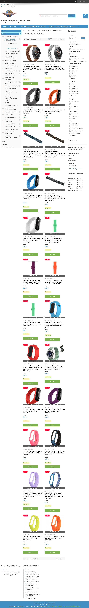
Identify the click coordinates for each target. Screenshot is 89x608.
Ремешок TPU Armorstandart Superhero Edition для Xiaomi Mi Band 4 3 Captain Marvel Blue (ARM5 (54, 325)
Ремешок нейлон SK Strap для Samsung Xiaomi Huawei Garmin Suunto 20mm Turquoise (54, 367)
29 (61, 39)
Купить (30, 84)
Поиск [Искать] (71, 16)
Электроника (9, 114)
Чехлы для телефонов (11, 105)
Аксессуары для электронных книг (10, 108)
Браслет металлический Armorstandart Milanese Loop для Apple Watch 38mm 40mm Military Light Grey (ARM (55, 197)
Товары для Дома (10, 126)
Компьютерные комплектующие (10, 74)
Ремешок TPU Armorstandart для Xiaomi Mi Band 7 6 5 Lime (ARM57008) (33, 538)
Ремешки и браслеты (13, 48)
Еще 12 (73, 96)
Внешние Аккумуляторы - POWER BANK (33, 595)
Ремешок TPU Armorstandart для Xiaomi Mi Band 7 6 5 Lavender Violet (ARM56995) (33, 494)
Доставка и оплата (7, 147)
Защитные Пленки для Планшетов (32, 588)
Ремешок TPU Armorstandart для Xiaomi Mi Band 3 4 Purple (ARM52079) (55, 411)
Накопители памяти (11, 71)
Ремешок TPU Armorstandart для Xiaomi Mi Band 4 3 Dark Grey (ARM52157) (33, 111)
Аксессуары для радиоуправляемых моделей (62, 26)
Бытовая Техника (10, 124)
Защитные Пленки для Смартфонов (32, 584)
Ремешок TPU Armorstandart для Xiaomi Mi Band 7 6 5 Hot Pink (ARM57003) (33, 452)
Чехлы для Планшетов (32, 581)
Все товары (13, 26)
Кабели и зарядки (12, 43)
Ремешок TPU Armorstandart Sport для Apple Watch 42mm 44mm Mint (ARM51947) (31, 324)
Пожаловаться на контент (55, 606)
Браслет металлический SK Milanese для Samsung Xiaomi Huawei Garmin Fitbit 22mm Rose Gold (33, 69)
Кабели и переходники (12, 51)
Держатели (8, 68)
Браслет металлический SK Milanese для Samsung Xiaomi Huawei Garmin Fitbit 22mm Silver (55, 68)
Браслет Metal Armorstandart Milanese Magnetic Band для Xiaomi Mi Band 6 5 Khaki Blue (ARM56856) (54, 495)
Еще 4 (73, 78)
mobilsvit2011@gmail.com (75, 169)
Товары (4, 34)
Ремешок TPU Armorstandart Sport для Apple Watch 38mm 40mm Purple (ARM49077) (31, 282)
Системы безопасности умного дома (11, 137)
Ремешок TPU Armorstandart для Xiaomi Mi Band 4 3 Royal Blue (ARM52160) (33, 196)
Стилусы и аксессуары (11, 36)
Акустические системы (11, 86)
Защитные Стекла (31, 572)
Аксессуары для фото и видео (11, 82)
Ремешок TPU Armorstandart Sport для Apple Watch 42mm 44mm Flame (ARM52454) (53, 282)
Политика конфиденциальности (71, 606)
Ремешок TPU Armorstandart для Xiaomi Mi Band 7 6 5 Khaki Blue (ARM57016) (55, 452)
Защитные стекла (10, 60)
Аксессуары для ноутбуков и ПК (9, 78)
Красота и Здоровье (11, 112)
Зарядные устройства (11, 53)
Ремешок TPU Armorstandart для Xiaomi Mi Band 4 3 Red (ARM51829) (33, 411)
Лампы (7, 102)
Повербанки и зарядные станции (10, 57)
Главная (5, 26)
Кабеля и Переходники (32, 576)
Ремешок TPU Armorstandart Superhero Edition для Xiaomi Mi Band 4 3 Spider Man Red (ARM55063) (32, 368)
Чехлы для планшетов (11, 66)
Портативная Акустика (32, 592)
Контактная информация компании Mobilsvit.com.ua (11, 575)
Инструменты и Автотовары (9, 120)
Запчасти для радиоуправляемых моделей (33, 26)
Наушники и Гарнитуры (32, 579)
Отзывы (4, 144)
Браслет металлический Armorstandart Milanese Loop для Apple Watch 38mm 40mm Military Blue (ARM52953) (33, 154)
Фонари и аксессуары (11, 129)
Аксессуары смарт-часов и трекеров (10, 39)
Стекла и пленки (11, 46)
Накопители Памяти (31, 598)
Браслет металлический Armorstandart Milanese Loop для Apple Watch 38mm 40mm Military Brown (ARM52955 (55, 154)
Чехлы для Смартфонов (32, 574)
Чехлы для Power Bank (11, 88)
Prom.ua (53, 603)
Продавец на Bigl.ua (44, 604)
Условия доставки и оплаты (12, 572)
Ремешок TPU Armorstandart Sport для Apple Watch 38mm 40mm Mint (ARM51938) (53, 240)
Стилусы (28, 569)
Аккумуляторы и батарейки (10, 132)
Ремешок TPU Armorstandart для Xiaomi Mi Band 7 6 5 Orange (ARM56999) (55, 538)
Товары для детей (10, 117)
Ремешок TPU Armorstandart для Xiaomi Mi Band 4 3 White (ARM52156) (33, 240)
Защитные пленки (10, 63)
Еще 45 (73, 135)
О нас (3, 141)
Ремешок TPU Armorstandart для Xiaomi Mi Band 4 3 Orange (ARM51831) (55, 111)
